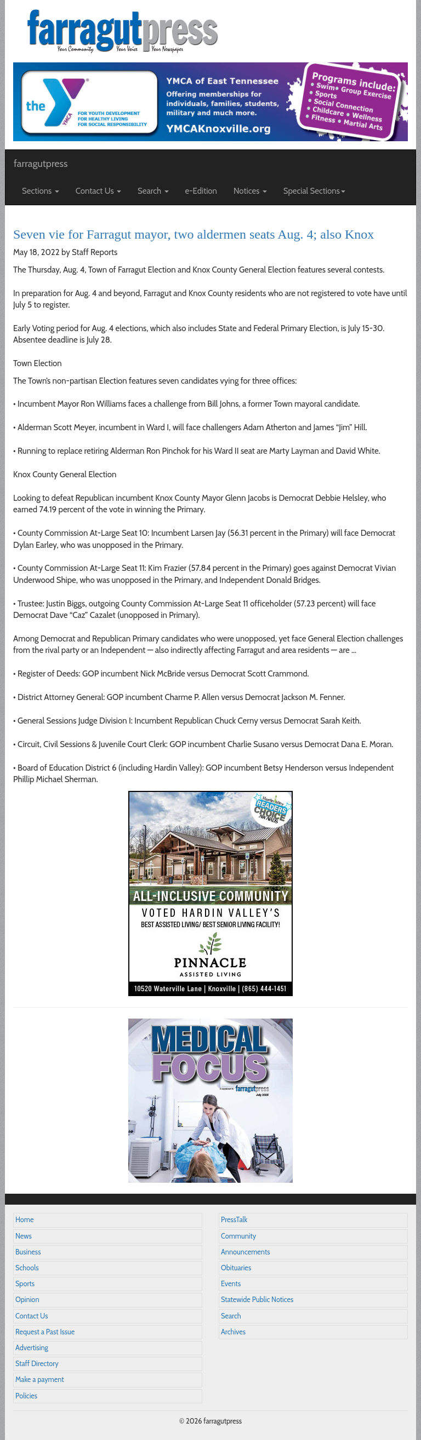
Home (24, 1220)
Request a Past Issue (45, 1332)
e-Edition (201, 191)
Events (231, 1284)
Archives (233, 1332)
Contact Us (31, 1316)
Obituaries (236, 1268)
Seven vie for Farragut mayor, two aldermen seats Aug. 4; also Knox (193, 234)
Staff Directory (37, 1364)
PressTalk (234, 1220)
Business (28, 1252)
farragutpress (40, 164)
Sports (25, 1284)
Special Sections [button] (314, 191)
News (23, 1236)
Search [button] (153, 191)
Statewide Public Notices (257, 1300)
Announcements (245, 1252)
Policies (26, 1396)
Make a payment (39, 1379)
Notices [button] (250, 191)
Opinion (27, 1300)
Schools (26, 1268)
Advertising (31, 1348)
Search (231, 1316)
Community (238, 1236)
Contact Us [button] (98, 191)
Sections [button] (40, 191)
